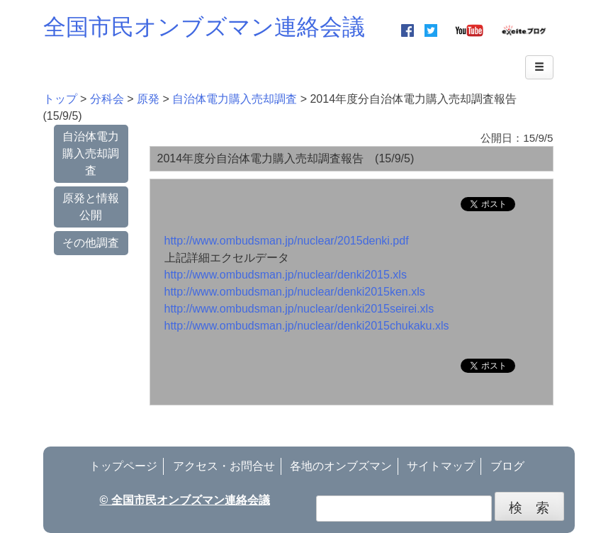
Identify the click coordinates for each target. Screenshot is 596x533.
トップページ (123, 466)
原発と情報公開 (90, 206)
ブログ (507, 466)
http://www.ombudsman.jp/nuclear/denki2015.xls (285, 275)
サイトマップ (441, 466)
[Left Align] (539, 67)
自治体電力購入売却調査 (90, 153)
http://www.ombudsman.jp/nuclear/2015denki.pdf (286, 241)
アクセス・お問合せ (224, 466)
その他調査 (90, 243)
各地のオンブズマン (341, 466)
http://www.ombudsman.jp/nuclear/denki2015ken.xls (294, 292)
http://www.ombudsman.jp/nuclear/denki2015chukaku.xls (306, 326)
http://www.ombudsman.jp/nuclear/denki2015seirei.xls (299, 309)
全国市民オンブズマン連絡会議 (204, 27)
